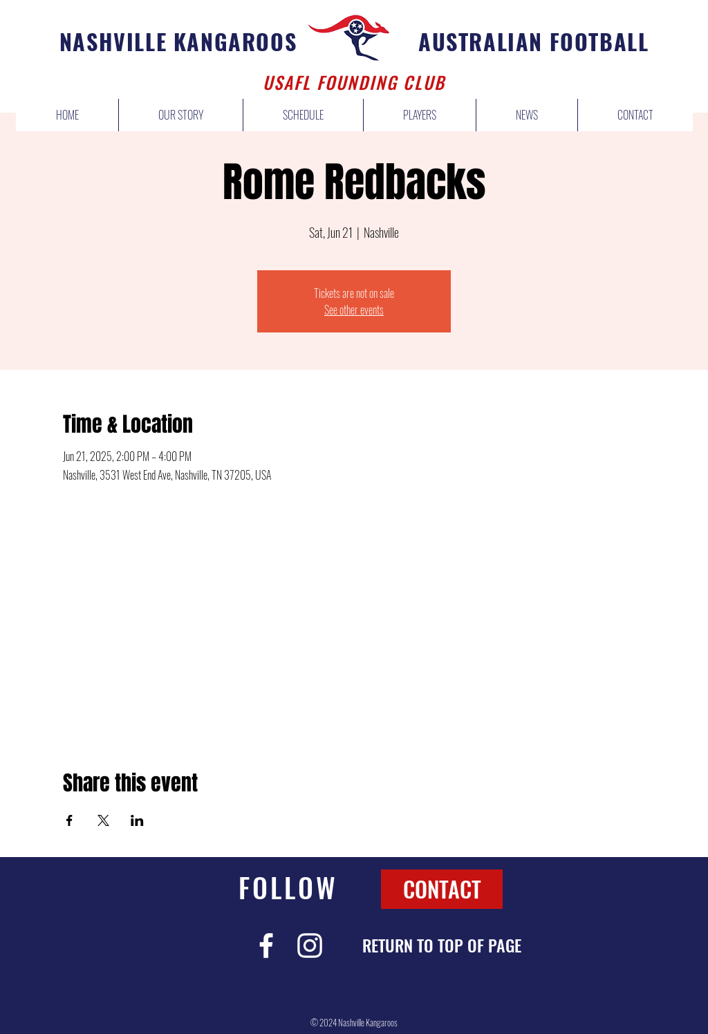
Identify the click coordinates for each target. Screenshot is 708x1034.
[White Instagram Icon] (309, 945)
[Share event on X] (103, 820)
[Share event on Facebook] (69, 820)
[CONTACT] (442, 889)
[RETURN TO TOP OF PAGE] (442, 945)
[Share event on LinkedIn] (137, 820)
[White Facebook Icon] (266, 945)
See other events (354, 309)
